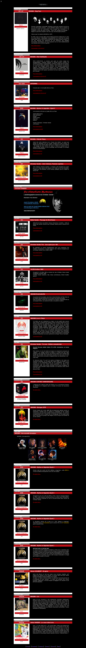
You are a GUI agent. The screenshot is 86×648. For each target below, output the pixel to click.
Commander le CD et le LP (37, 48)
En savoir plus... (37, 389)
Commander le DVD (38, 129)
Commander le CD (37, 153)
